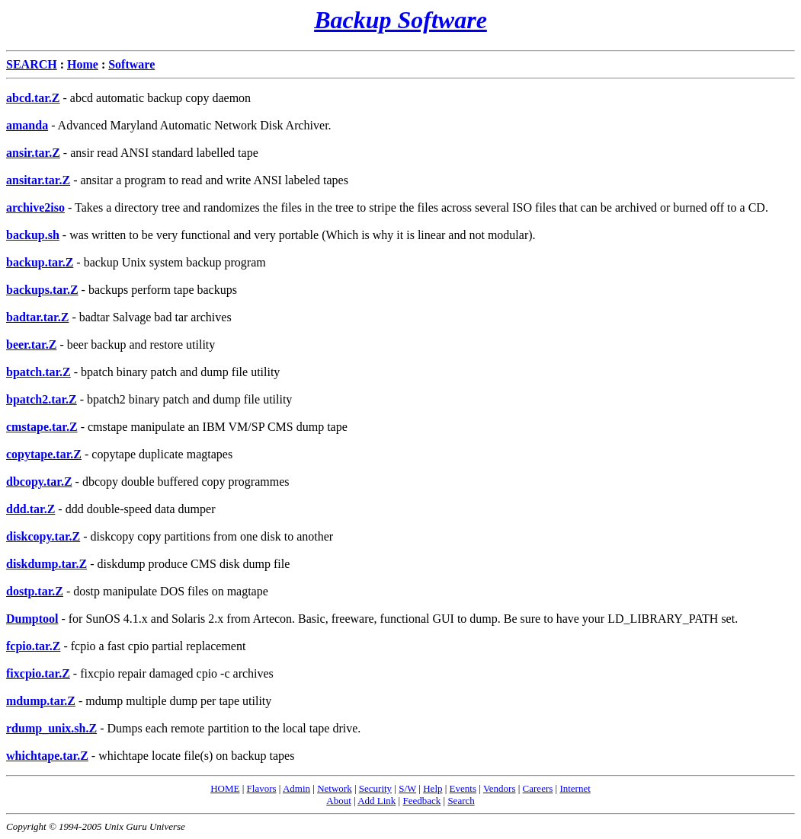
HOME (224, 788)
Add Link (376, 800)
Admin (296, 788)
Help (432, 788)
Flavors (262, 788)
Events (463, 788)
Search (460, 800)
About (338, 800)
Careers (538, 788)
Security (375, 788)
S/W (407, 788)
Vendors (499, 788)
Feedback (421, 800)
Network (334, 788)
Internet (574, 788)
